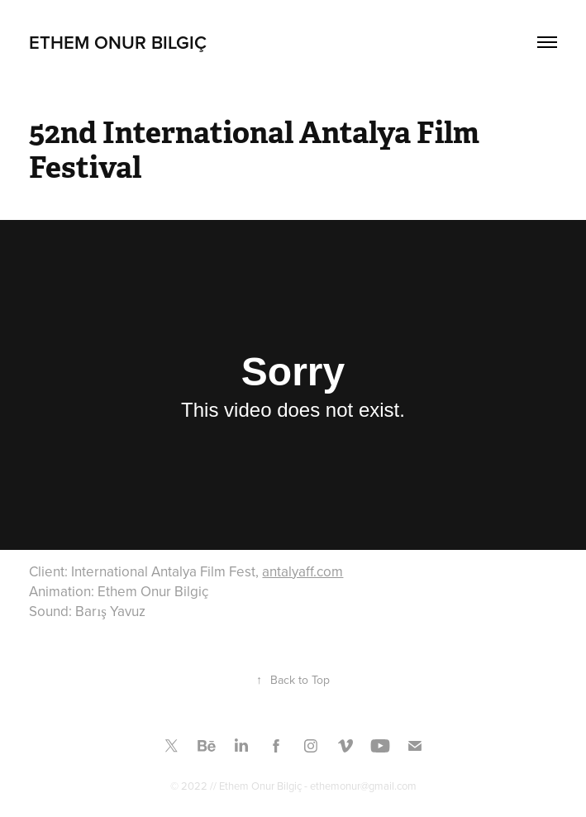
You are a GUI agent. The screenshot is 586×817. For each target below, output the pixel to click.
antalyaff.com (302, 571)
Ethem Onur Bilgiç (118, 42)
